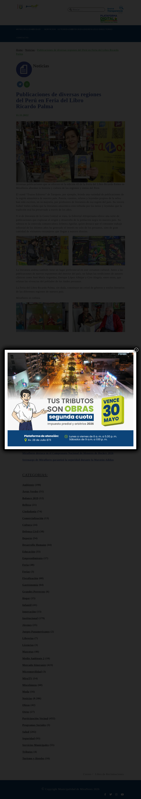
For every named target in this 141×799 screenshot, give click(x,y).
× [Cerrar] (136, 350)
